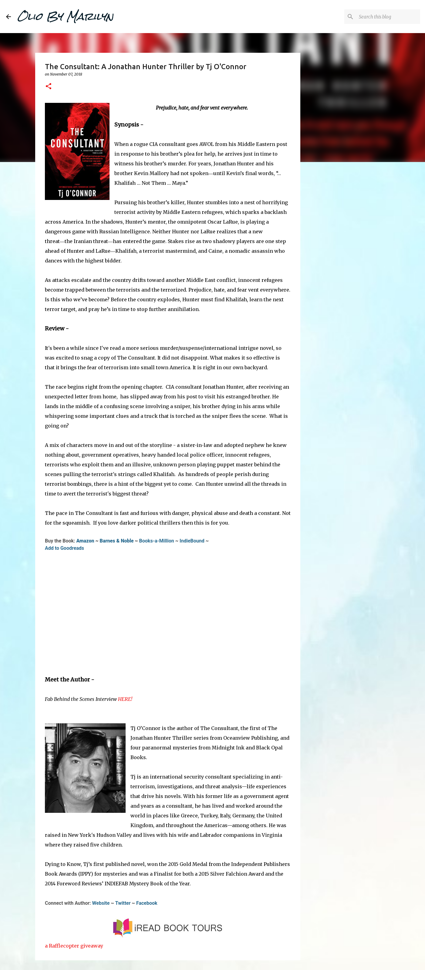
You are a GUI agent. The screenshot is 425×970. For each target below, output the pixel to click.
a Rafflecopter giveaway (74, 946)
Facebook (146, 903)
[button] (48, 87)
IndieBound (192, 541)
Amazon (85, 541)
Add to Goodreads (64, 548)
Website (101, 903)
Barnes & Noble (117, 541)
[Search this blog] (388, 16)
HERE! (125, 699)
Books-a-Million (156, 541)
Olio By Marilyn (65, 16)
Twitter (123, 903)
